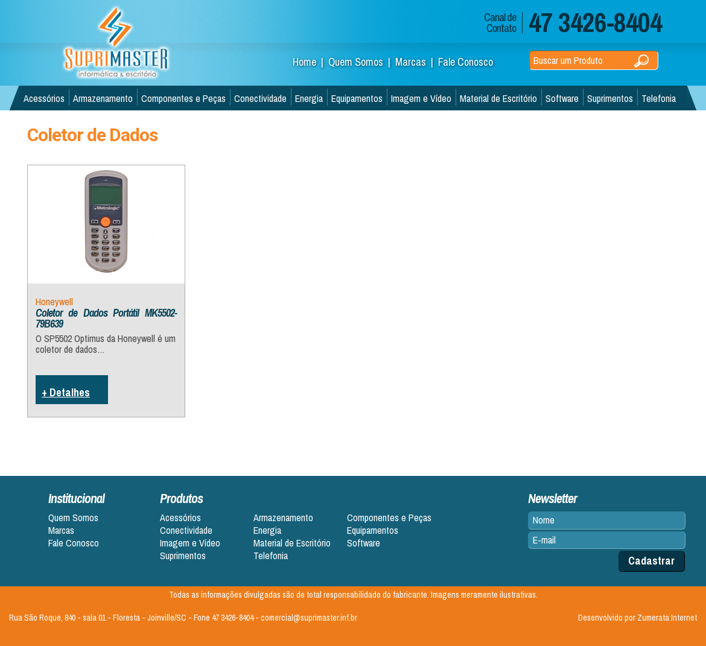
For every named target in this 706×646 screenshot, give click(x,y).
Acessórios (44, 98)
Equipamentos (357, 98)
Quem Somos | (361, 61)
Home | (310, 61)
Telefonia (658, 98)
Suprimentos (610, 98)
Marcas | (416, 61)
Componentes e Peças (183, 98)
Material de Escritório (498, 98)
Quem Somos (73, 517)
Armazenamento (103, 98)
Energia (309, 98)
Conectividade (260, 98)
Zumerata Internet (667, 617)
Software (562, 98)
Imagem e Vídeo (421, 98)
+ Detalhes (66, 392)
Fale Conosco (465, 61)
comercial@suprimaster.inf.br (309, 617)
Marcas (61, 530)
